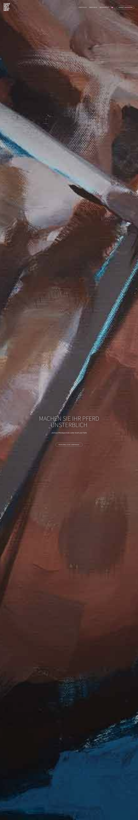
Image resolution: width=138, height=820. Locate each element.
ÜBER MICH (93, 7)
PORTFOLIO (83, 7)
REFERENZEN (104, 7)
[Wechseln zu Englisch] (112, 7)
